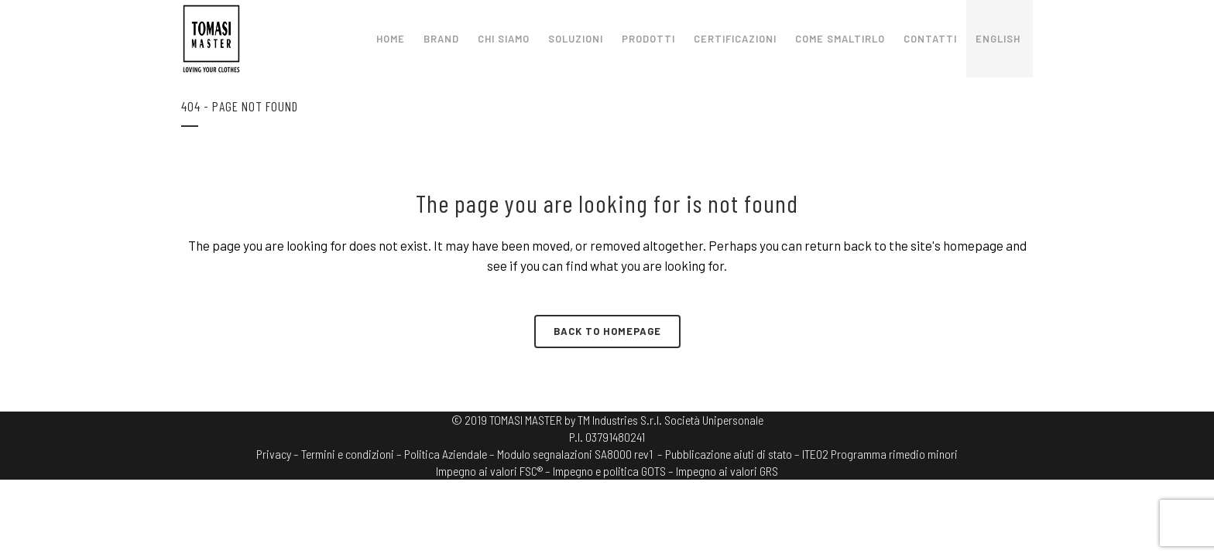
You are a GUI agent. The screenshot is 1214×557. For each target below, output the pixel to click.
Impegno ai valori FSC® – (494, 470)
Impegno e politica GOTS (609, 470)
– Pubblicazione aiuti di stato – (728, 453)
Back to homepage (607, 331)
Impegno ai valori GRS (727, 470)
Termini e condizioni (347, 453)
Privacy (273, 453)
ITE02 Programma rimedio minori (880, 453)
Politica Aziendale (445, 453)
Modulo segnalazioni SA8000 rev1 (575, 453)
